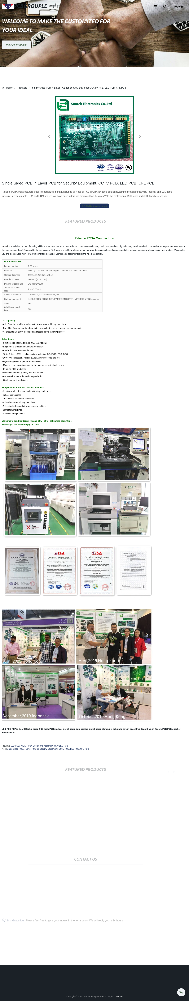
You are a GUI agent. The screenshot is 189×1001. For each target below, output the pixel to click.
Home (9, 87)
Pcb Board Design (145, 729)
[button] (155, 7)
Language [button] (178, 6)
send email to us (94, 205)
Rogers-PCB (161, 729)
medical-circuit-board (64, 729)
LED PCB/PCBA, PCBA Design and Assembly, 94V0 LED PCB (39, 746)
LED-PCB (6, 729)
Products (22, 87)
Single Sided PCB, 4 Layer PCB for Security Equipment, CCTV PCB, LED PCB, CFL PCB (48, 749)
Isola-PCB (49, 729)
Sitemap (119, 996)
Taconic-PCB (8, 732)
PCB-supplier (173, 729)
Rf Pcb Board (18, 729)
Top (181, 992)
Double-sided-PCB (34, 729)
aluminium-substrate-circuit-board (119, 729)
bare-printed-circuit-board (88, 729)
